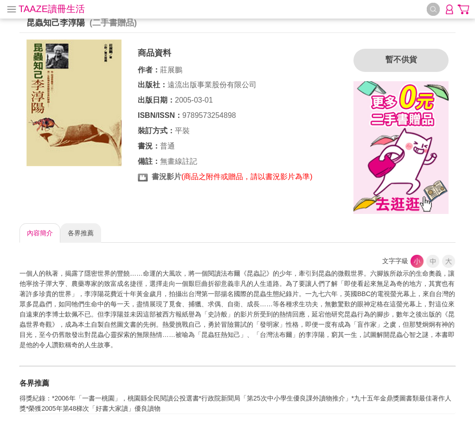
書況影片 (166, 177)
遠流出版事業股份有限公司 (212, 85)
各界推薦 (81, 233)
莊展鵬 (171, 70)
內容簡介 (40, 233)
